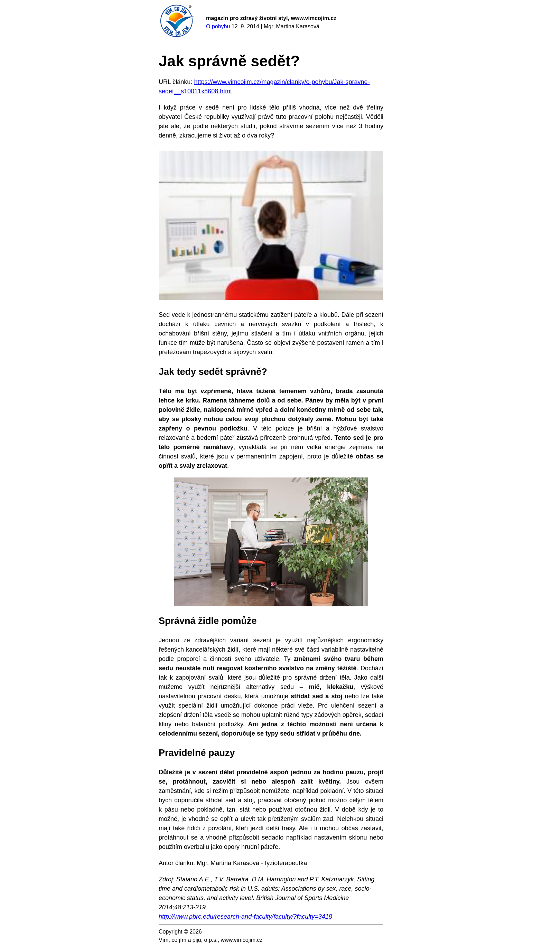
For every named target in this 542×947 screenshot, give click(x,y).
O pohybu (218, 26)
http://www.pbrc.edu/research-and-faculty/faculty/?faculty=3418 (245, 916)
